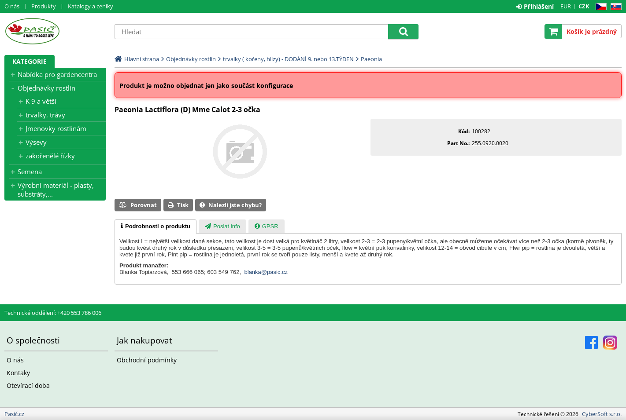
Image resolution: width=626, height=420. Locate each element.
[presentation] (155, 226)
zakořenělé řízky (50, 155)
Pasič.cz (55, 31)
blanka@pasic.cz (266, 272)
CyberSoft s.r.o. (602, 414)
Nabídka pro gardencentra (57, 74)
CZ (599, 7)
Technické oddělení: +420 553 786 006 (52, 313)
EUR (565, 6)
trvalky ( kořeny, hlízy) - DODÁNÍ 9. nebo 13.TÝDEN (288, 59)
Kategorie (29, 61)
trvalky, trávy (45, 114)
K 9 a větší (41, 101)
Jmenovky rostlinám (56, 128)
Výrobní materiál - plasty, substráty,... (56, 189)
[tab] (155, 226)
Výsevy (36, 142)
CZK (583, 6)
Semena (30, 171)
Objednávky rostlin (46, 88)
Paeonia (371, 59)
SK (614, 7)
